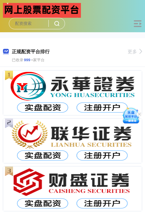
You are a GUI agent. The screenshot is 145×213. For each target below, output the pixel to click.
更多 (135, 51)
